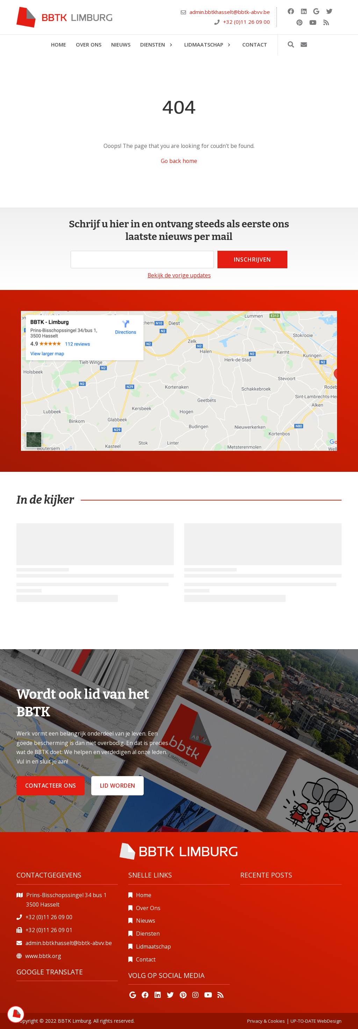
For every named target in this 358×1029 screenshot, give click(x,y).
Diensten (148, 933)
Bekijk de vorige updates (179, 275)
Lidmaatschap (153, 946)
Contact (146, 959)
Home (143, 895)
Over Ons (148, 908)
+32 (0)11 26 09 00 (246, 21)
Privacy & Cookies (266, 1021)
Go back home (179, 161)
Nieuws (145, 920)
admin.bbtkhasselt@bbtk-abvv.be (229, 11)
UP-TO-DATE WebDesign (316, 1021)
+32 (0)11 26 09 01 (49, 930)
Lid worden (117, 785)
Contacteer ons (50, 785)
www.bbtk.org (43, 956)
